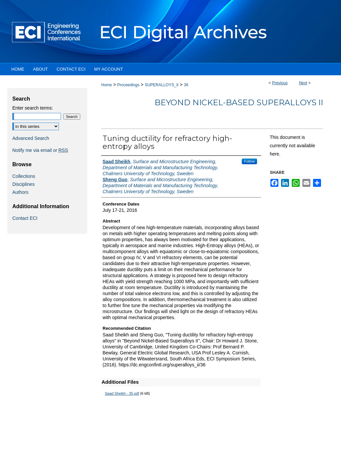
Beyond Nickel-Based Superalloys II (239, 102)
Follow (249, 161)
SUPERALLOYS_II (161, 85)
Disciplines (23, 184)
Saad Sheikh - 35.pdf (122, 393)
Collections (23, 176)
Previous (280, 83)
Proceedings (128, 85)
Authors (20, 192)
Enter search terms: (32, 108)
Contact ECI (24, 218)
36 (186, 85)
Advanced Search (30, 138)
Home (106, 85)
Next (303, 83)
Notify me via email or (40, 150)
